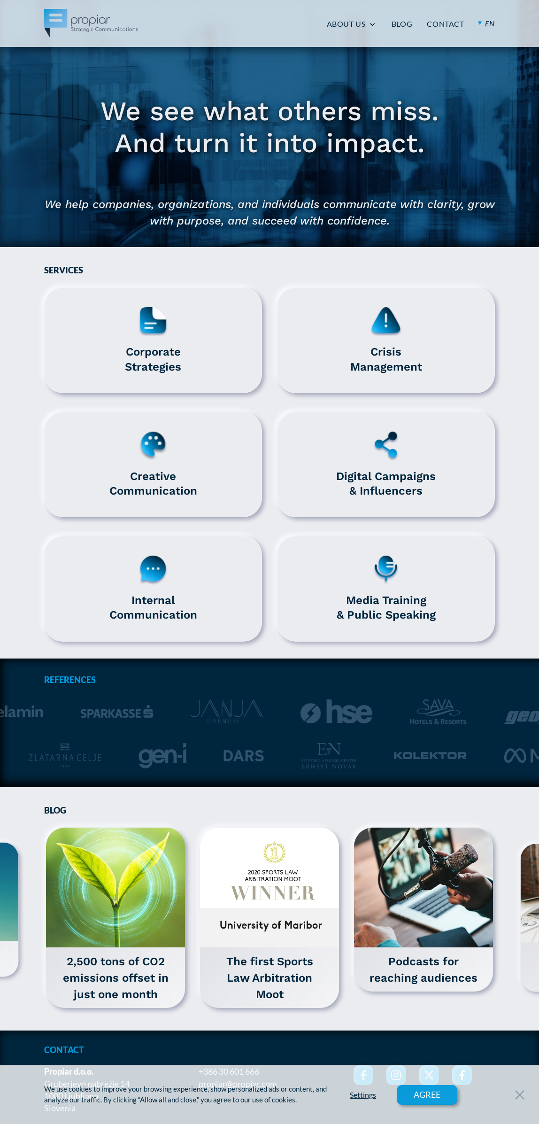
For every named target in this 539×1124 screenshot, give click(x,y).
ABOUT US (346, 24)
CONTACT (445, 24)
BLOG (402, 24)
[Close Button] (519, 1095)
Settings (363, 1095)
